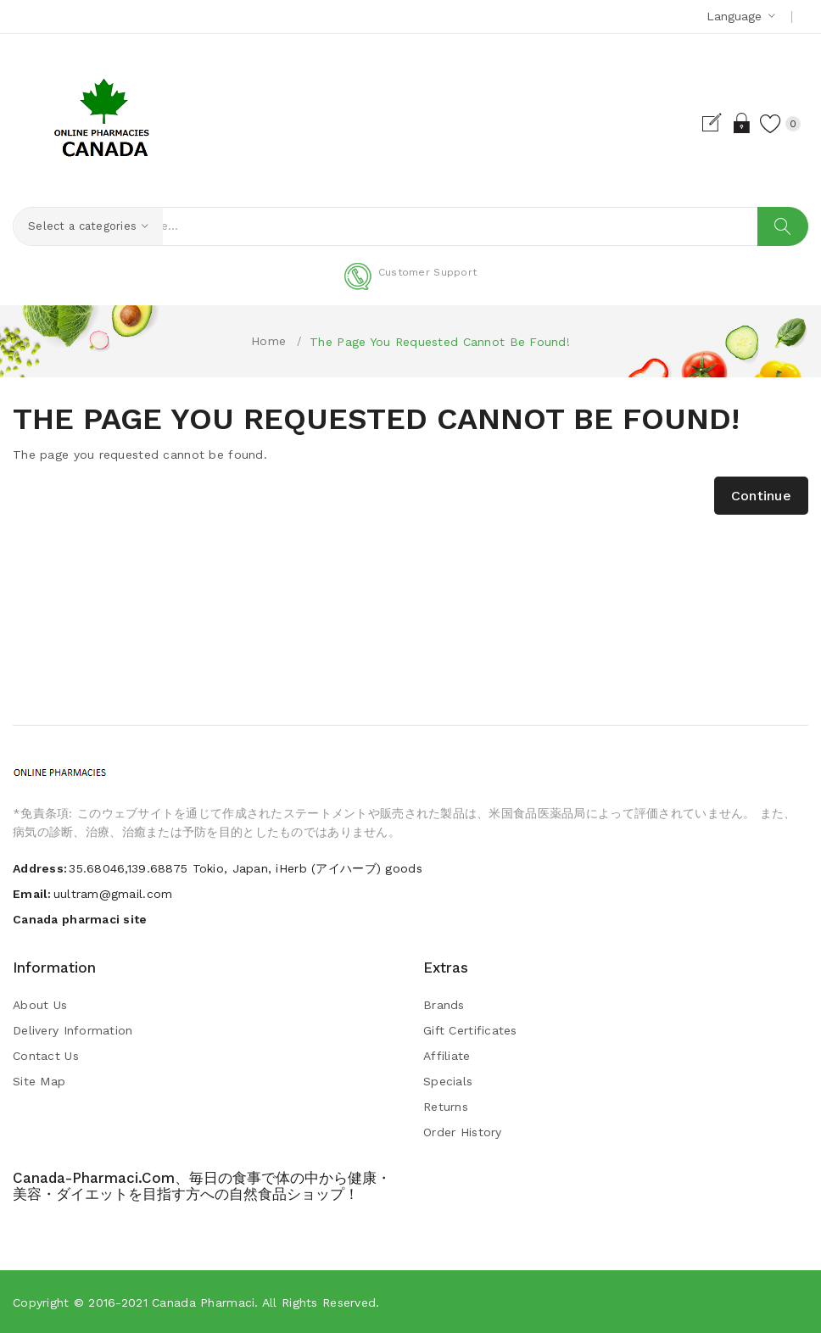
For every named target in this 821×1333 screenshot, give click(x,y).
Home (268, 341)
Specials (447, 1082)
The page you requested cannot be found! (440, 342)
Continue (761, 496)
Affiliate (447, 1056)
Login (722, 123)
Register (692, 123)
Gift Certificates (470, 1031)
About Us (40, 1005)
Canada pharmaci (203, 1302)
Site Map (39, 1082)
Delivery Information (73, 1031)
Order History (462, 1133)
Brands (444, 1005)
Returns (445, 1107)
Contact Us (46, 1056)
